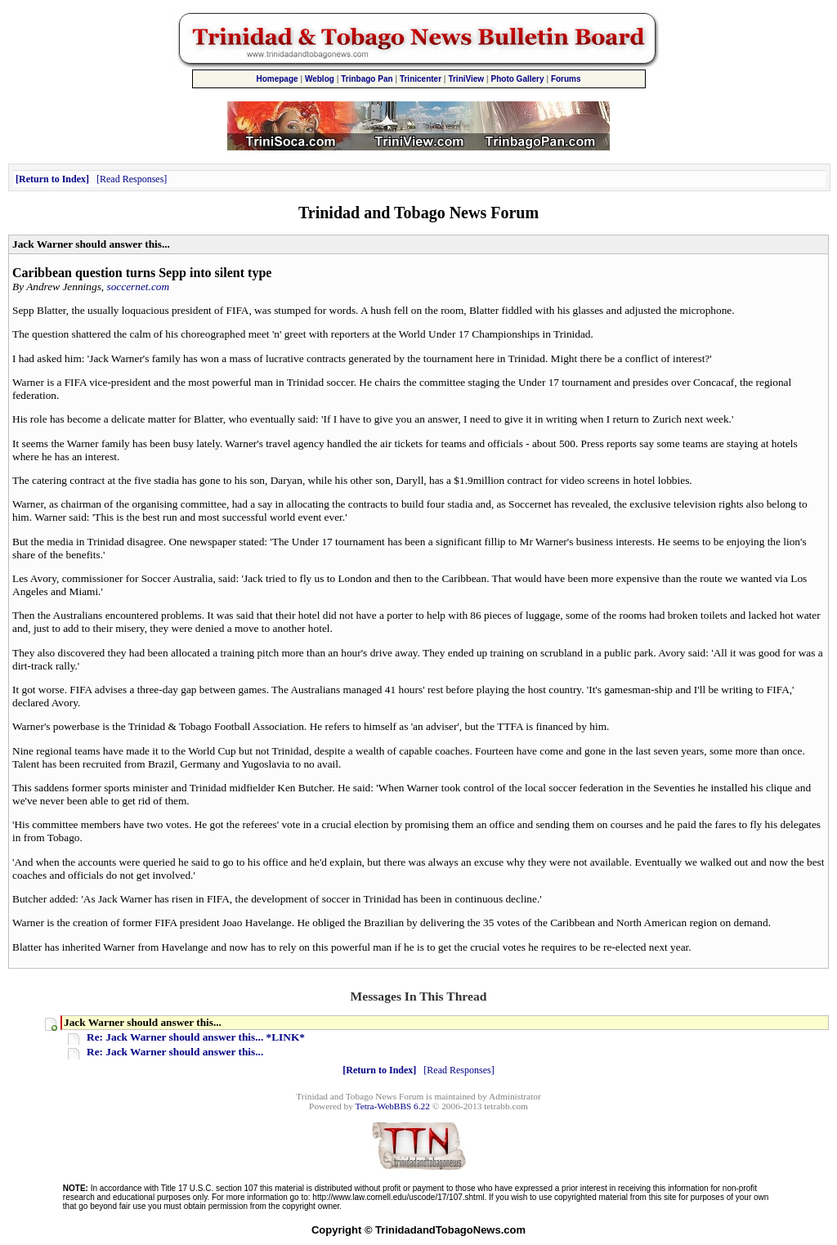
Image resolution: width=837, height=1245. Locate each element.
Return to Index (52, 179)
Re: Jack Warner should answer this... (175, 1052)
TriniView (466, 78)
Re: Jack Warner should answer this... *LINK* (196, 1037)
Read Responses (131, 179)
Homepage (277, 78)
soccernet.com (138, 286)
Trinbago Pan (366, 78)
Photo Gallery (517, 78)
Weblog (319, 78)
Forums (566, 78)
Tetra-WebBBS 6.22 (393, 1106)
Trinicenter (420, 78)
